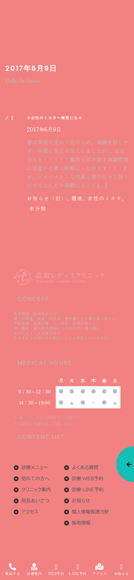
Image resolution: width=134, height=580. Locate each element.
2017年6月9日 (44, 129)
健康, (78, 198)
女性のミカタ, (106, 198)
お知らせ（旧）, (48, 198)
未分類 (37, 208)
